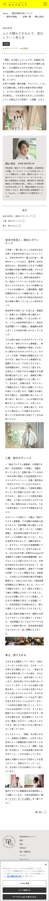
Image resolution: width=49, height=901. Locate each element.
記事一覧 (27, 16)
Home (5, 13)
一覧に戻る (38, 812)
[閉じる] (46, 864)
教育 (21, 840)
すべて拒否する (25, 890)
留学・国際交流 (25, 851)
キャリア (23, 855)
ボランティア (24, 859)
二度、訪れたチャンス (12, 220)
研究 (21, 844)
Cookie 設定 (24, 883)
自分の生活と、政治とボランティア (17, 216)
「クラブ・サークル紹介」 (19, 798)
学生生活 (23, 848)
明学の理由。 (12, 16)
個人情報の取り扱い (14, 876)
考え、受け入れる (10, 225)
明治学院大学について (22, 13)
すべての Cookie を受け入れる (24, 897)
